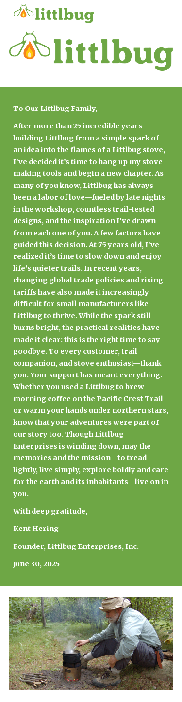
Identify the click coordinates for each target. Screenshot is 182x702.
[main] (91, 336)
